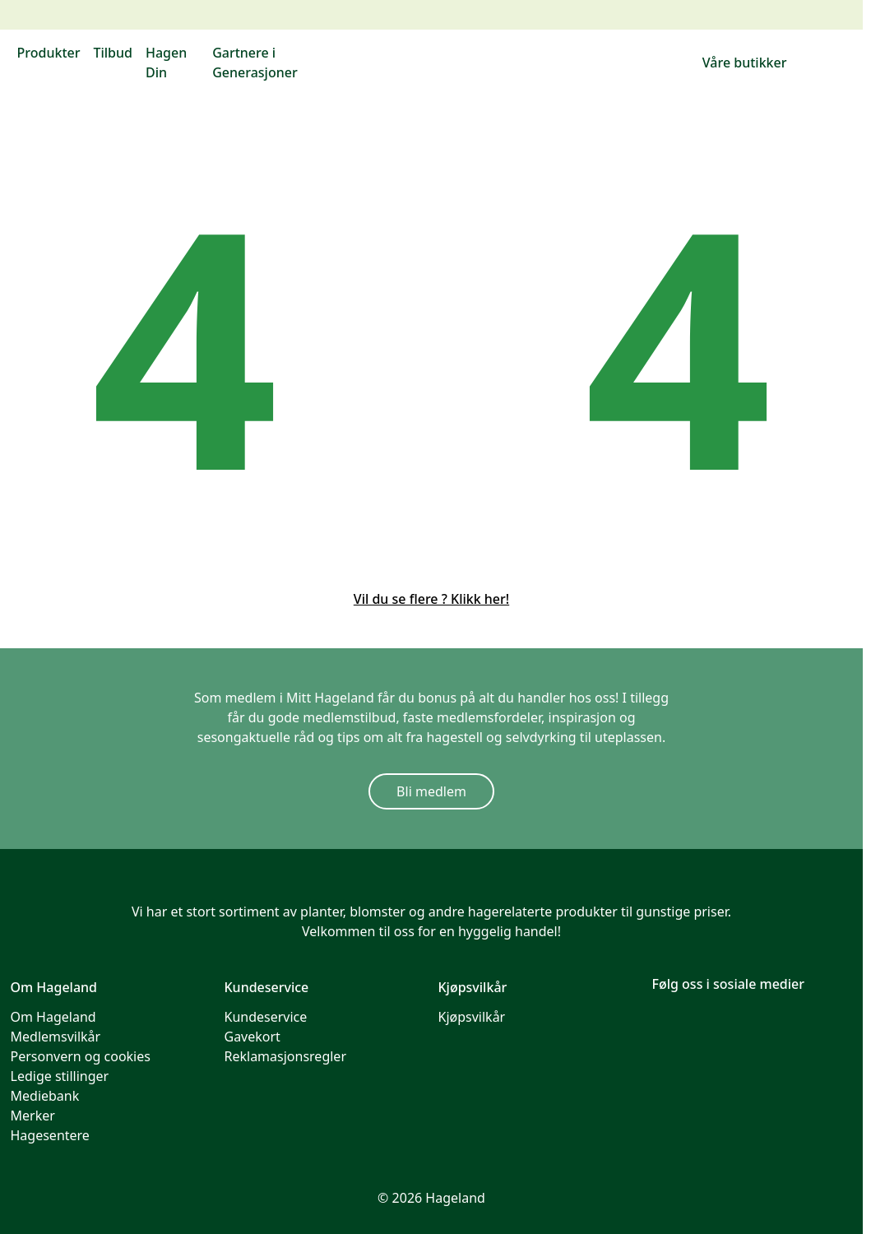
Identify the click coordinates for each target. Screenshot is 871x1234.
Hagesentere (50, 1135)
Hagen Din (166, 62)
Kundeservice (266, 1017)
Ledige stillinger (60, 1076)
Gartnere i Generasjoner (255, 62)
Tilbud (112, 53)
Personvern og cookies (81, 1056)
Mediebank (45, 1096)
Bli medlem (431, 791)
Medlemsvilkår (56, 1037)
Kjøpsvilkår (472, 1017)
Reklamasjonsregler (286, 1056)
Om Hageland (53, 1017)
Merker (33, 1115)
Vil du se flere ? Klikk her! (431, 599)
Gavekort (252, 1037)
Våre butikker (744, 62)
